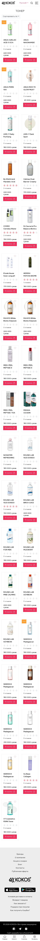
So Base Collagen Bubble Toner (28, 776)
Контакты (20, 868)
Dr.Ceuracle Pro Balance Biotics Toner (29, 228)
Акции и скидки (20, 861)
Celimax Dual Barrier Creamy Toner (29, 181)
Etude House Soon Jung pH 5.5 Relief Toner (9, 276)
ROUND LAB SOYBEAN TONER (8, 641)
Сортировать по (10, 16)
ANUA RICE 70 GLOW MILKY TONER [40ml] (29, 89)
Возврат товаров (20, 900)
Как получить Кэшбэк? (20, 910)
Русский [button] (23, 3)
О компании (20, 858)
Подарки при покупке (20, 907)
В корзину (8, 60)
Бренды (20, 854)
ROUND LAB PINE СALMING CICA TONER (9, 594)
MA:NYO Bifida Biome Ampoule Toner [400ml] (29, 321)
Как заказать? (20, 903)
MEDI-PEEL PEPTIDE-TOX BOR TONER (9, 412)
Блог (20, 864)
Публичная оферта (20, 871)
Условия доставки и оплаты (20, 897)
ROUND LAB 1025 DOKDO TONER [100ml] (30, 457)
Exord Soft (28, 933)
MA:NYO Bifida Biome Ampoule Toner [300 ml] (9, 321)
